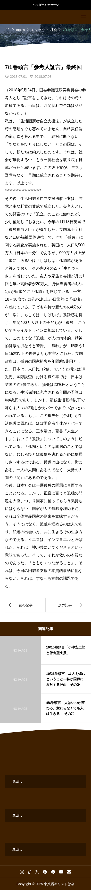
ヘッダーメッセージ (46, 5)
